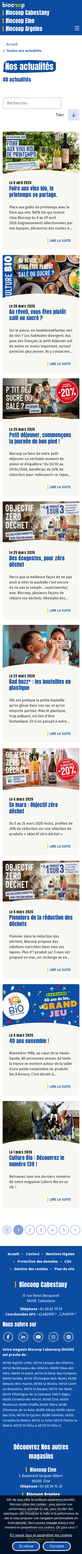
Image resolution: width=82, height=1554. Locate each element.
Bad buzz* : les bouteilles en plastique (40, 685)
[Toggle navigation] (77, 29)
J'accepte (56, 1546)
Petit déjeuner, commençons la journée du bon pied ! (40, 438)
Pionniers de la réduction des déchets (41, 920)
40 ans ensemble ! (29, 1041)
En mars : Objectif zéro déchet (34, 808)
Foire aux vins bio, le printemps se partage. (34, 191)
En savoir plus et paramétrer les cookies (41, 1535)
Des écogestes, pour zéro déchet (37, 561)
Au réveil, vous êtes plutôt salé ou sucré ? (37, 315)
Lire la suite (61, 240)
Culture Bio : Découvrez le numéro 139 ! (36, 1161)
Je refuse (26, 1546)
